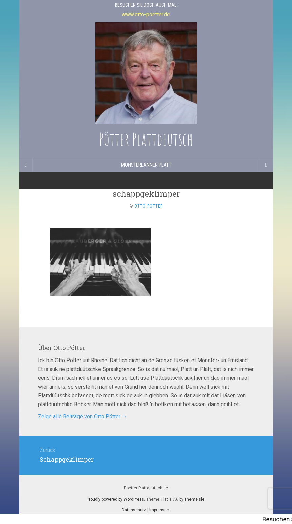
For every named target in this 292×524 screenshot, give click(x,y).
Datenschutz (134, 510)
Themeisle (194, 499)
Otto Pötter (148, 206)
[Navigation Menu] (266, 165)
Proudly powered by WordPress (115, 499)
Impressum (160, 510)
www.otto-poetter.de (146, 14)
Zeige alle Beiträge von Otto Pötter (82, 416)
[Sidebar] (26, 165)
